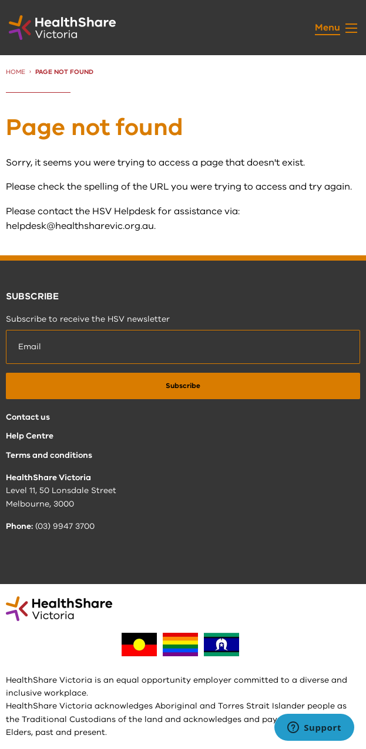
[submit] (183, 386)
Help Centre (29, 435)
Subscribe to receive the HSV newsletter (88, 319)
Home (15, 72)
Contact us (28, 417)
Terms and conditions (49, 455)
